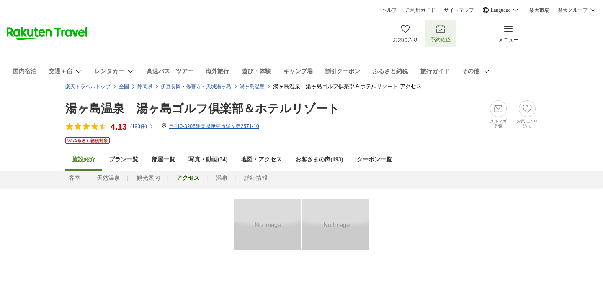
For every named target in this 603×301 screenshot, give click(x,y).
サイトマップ (459, 10)
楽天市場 (539, 10)
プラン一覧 (123, 159)
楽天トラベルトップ (88, 86)
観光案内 (148, 178)
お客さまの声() (319, 159)
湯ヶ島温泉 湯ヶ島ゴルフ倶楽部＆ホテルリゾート (202, 108)
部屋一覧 (163, 159)
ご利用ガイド (420, 10)
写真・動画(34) (207, 159)
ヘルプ (389, 10)
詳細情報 (256, 178)
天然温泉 (108, 178)
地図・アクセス (261, 159)
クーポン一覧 (374, 159)
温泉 (222, 178)
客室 (74, 178)
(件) (142, 126)
